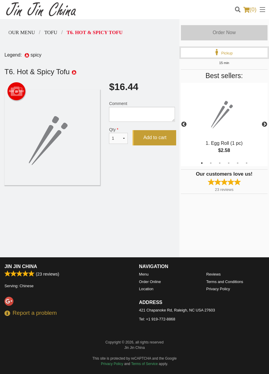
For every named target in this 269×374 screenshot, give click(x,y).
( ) (249, 9)
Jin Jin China (20, 266)
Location (146, 289)
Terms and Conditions (224, 281)
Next (265, 124)
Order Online (150, 281)
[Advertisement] (89, 205)
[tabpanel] (224, 124)
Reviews (213, 274)
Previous (184, 124)
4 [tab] (229, 163)
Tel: (157, 319)
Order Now (224, 32)
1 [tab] (202, 163)
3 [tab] (220, 163)
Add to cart (154, 137)
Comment (142, 111)
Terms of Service (144, 364)
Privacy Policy (218, 289)
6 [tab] (247, 163)
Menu (144, 274)
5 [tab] (238, 163)
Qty (118, 135)
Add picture (16, 91)
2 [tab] (211, 163)
